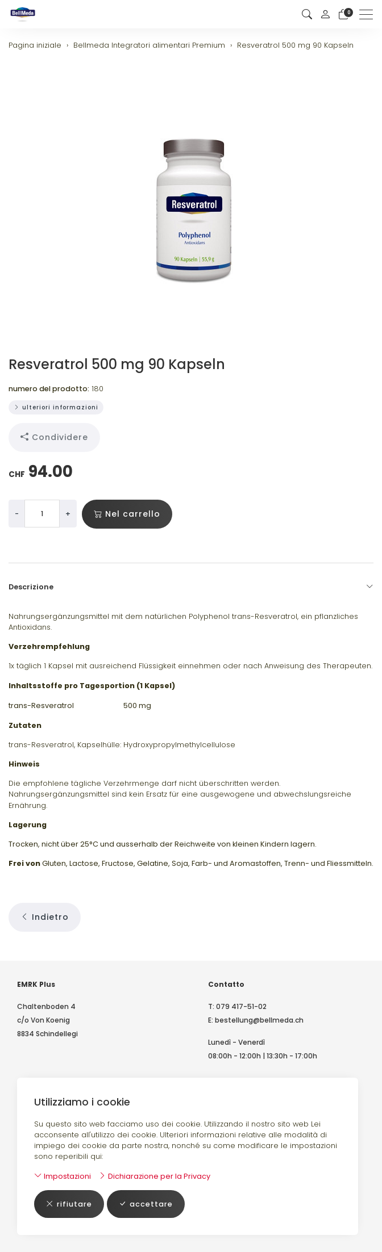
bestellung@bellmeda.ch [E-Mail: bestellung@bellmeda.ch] (259, 1020)
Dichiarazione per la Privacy (154, 1176)
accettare (146, 1204)
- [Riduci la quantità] (17, 513)
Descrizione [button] (191, 587)
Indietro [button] (44, 917)
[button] (307, 14)
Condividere (54, 437)
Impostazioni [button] (62, 1176)
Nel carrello (127, 514)
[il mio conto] (325, 14)
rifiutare (69, 1204)
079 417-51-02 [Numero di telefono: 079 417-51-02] (241, 1006)
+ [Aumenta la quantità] (67, 513)
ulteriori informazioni (56, 407)
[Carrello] (343, 14)
